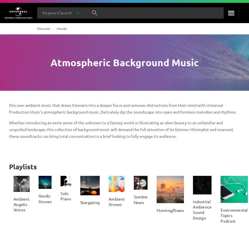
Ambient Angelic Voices (22, 204)
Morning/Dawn (170, 210)
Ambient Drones (117, 201)
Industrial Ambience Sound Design (202, 209)
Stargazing (90, 202)
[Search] (231, 13)
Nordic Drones (45, 198)
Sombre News (141, 199)
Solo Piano (66, 196)
